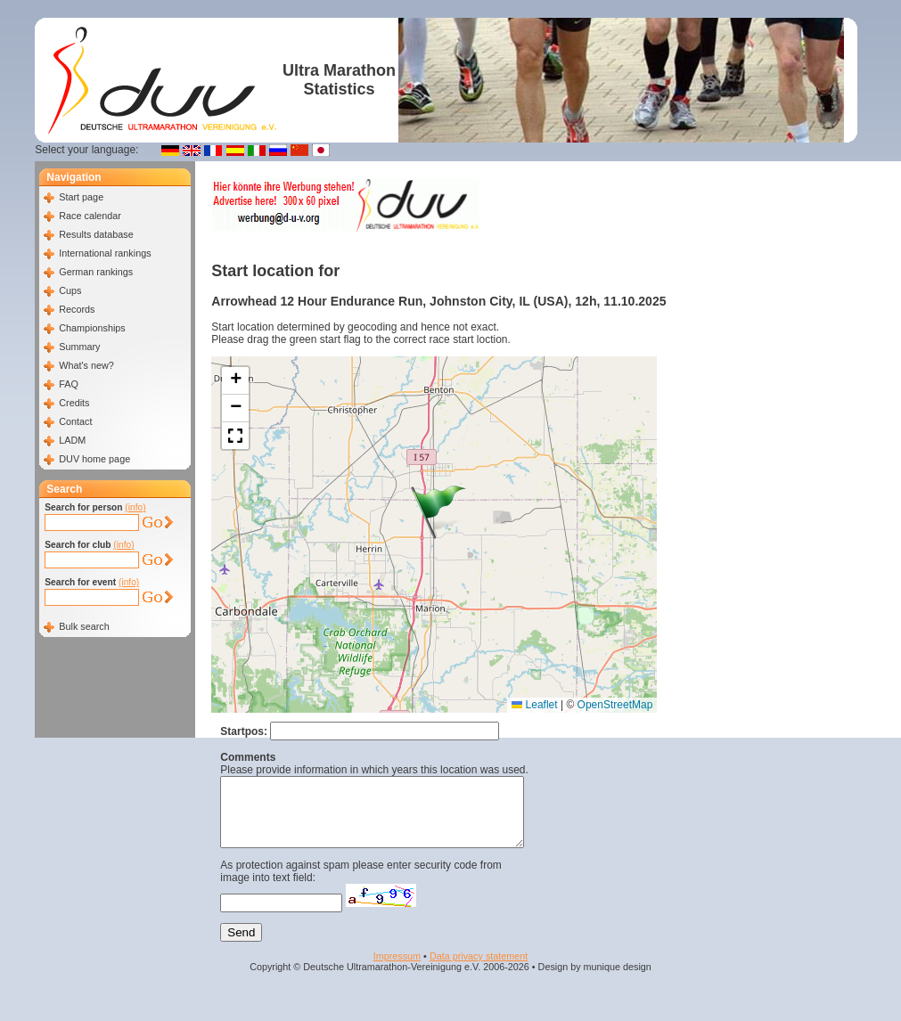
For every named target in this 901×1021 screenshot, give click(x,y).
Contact (75, 421)
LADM (72, 440)
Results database (96, 234)
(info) (135, 507)
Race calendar (90, 215)
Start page (81, 197)
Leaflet (534, 704)
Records (76, 309)
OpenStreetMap (615, 704)
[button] (438, 512)
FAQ (68, 384)
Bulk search (84, 626)
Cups (70, 290)
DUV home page (94, 458)
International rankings (105, 253)
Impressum (397, 969)
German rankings (96, 271)
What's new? (86, 365)
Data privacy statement (479, 969)
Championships (92, 328)
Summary (79, 346)
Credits (74, 402)
